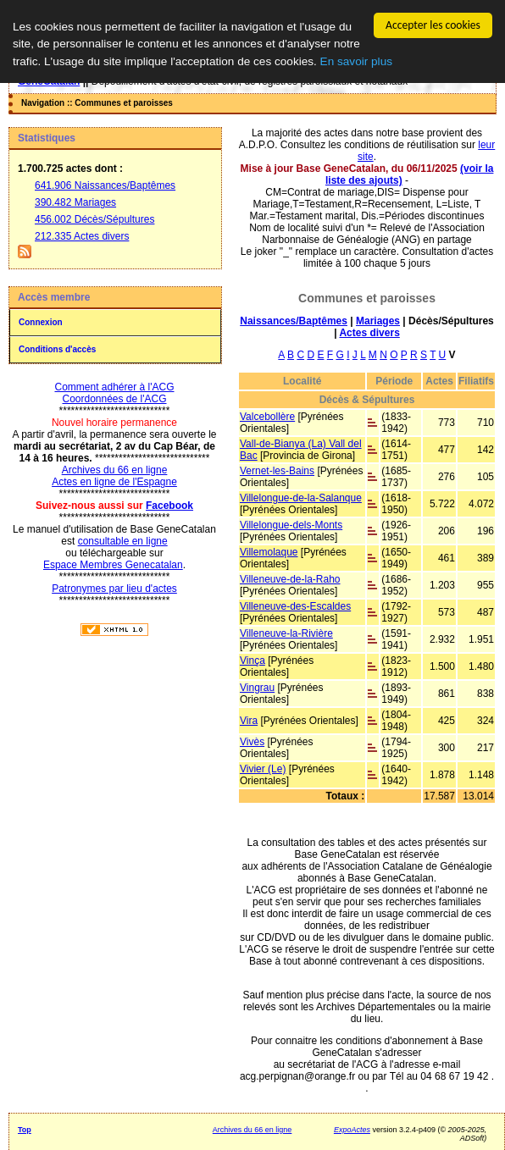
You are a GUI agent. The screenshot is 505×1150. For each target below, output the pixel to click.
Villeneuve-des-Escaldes (295, 606)
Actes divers (369, 333)
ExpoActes (352, 1129)
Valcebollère (267, 417)
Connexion (41, 322)
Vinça (252, 660)
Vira (249, 721)
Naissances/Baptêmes (293, 321)
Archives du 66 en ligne (115, 470)
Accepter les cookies (433, 25)
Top (24, 1129)
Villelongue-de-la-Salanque (301, 498)
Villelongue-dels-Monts (291, 525)
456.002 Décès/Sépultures (94, 219)
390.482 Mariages (75, 202)
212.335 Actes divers (82, 236)
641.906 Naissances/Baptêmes (105, 185)
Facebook (169, 505)
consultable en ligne (123, 541)
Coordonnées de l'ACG (114, 399)
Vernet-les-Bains (277, 471)
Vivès (252, 742)
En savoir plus (356, 61)
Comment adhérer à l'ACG (114, 387)
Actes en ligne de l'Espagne (114, 482)
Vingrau (257, 688)
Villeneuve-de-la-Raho (290, 579)
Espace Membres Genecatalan (113, 565)
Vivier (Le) (263, 769)
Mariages (378, 321)
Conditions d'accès (57, 349)
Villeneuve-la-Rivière (286, 633)
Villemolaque (269, 552)
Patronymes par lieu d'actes (114, 588)
